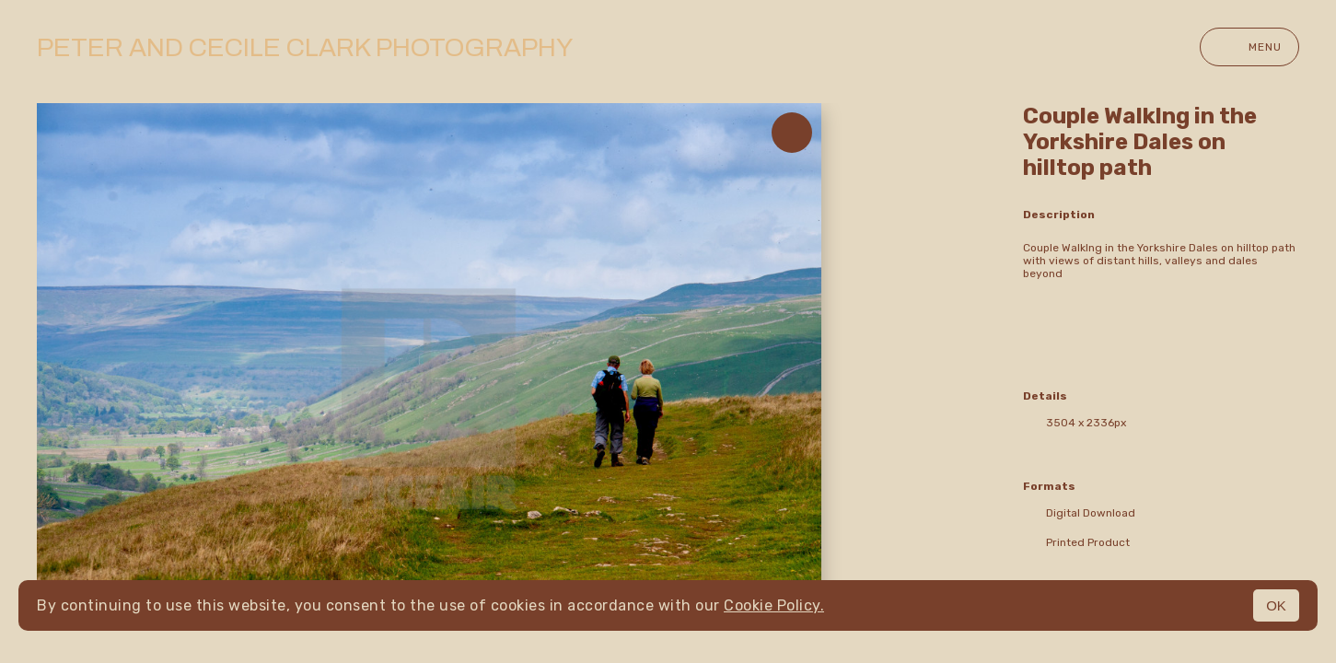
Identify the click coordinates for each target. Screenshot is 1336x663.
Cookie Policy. (774, 605)
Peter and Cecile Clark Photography (305, 47)
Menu (1249, 47)
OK (1276, 605)
